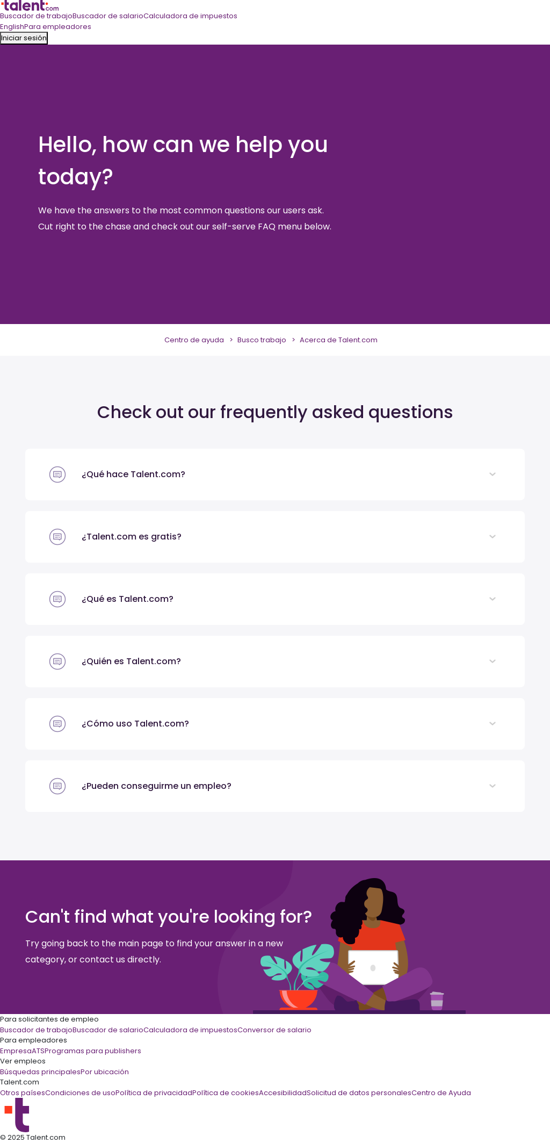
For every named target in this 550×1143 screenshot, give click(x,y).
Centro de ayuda (194, 340)
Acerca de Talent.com (339, 340)
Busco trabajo (261, 340)
